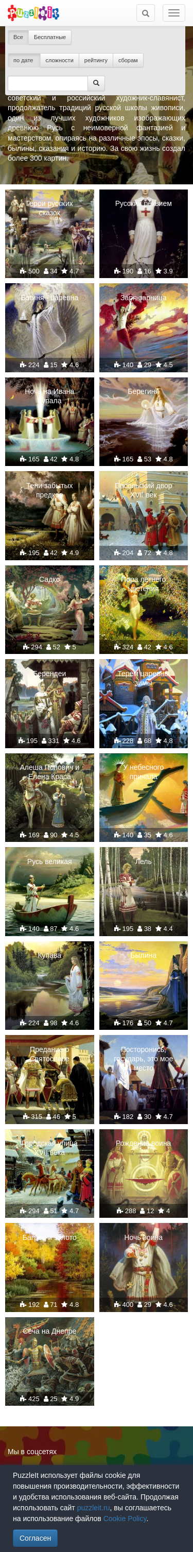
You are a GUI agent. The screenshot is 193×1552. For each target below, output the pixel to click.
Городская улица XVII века (50, 1148)
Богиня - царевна (49, 298)
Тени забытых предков (49, 490)
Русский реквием (143, 203)
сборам (128, 60)
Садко (49, 579)
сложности (60, 60)
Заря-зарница (143, 298)
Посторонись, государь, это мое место (143, 1058)
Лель (143, 861)
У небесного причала (143, 772)
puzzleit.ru (93, 1508)
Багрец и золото (50, 1237)
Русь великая (49, 861)
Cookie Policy (125, 1518)
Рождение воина (143, 1143)
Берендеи (49, 673)
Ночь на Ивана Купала (49, 396)
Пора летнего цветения (143, 584)
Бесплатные (50, 37)
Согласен (35, 1538)
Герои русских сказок (49, 208)
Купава (49, 955)
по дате (24, 60)
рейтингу (96, 60)
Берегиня (143, 391)
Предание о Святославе (49, 1054)
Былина (143, 955)
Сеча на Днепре (49, 1331)
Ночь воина (144, 1237)
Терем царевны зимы (143, 678)
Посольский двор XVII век (143, 490)
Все (18, 37)
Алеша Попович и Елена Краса (49, 772)
